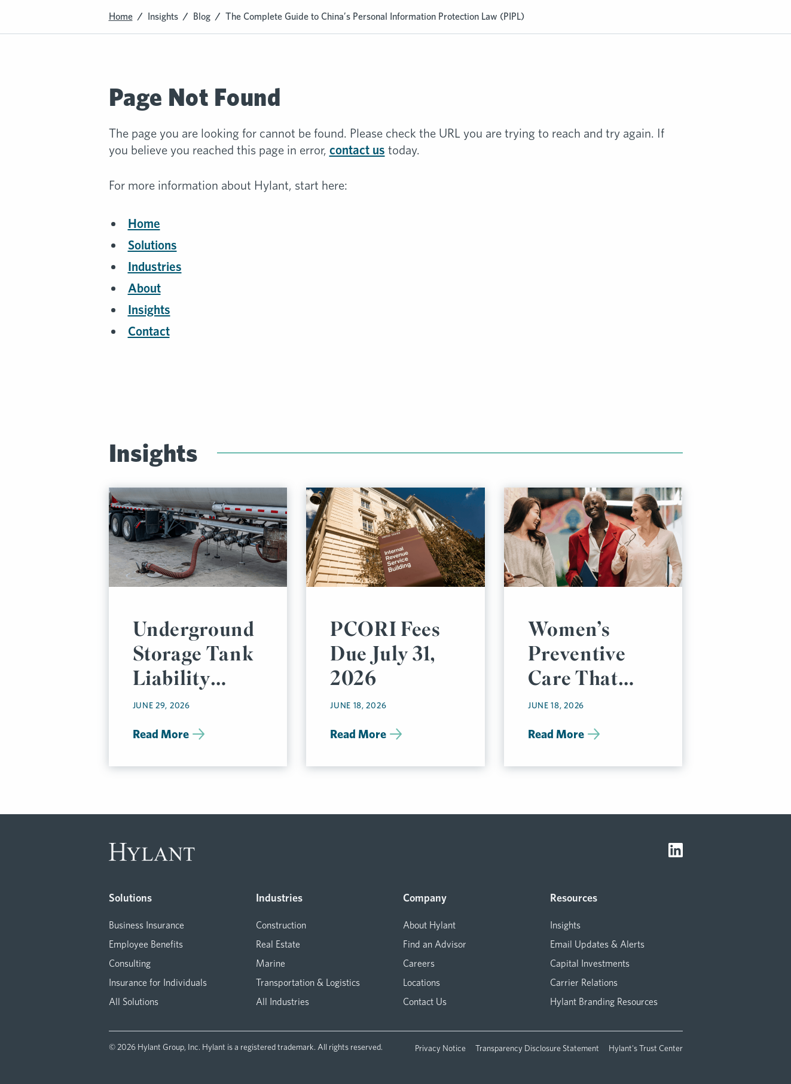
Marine (270, 963)
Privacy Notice (440, 1048)
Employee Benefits (146, 944)
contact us (357, 149)
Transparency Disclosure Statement (537, 1048)
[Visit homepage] (152, 852)
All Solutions (133, 1001)
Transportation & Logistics (308, 982)
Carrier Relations (584, 982)
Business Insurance (146, 925)
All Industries (282, 1001)
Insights (163, 16)
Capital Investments (590, 963)
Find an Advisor (434, 944)
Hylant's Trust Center (646, 1048)
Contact (149, 331)
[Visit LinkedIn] (675, 852)
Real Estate (278, 944)
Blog (201, 16)
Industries (155, 266)
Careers (419, 963)
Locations (421, 982)
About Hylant (429, 925)
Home (121, 16)
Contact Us (425, 1001)
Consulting (130, 963)
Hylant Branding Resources (604, 1001)
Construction (281, 925)
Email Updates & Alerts (597, 944)
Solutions (152, 244)
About (144, 288)
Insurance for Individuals (158, 982)
